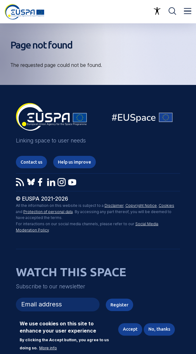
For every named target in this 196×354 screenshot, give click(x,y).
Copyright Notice (141, 205)
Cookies (166, 205)
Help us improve (74, 162)
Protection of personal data (48, 211)
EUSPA (51, 119)
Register (119, 304)
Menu (187, 11)
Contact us (31, 162)
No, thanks (159, 329)
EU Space (142, 119)
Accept (130, 329)
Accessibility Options (157, 11)
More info (48, 348)
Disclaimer (114, 205)
